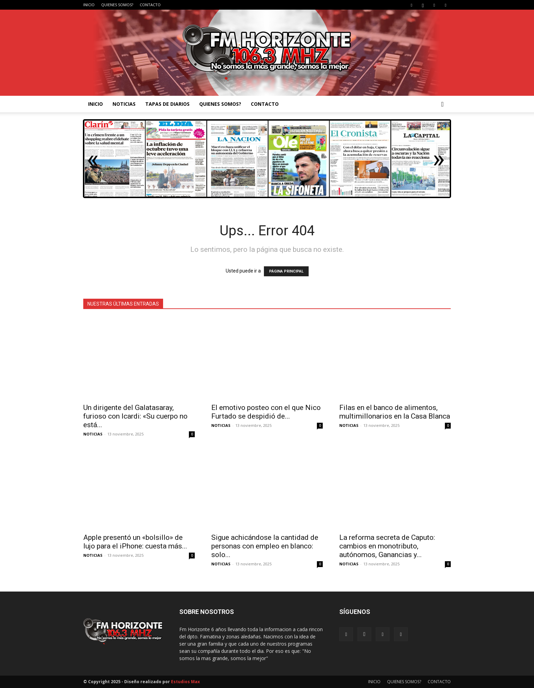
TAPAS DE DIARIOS (167, 104)
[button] (442, 104)
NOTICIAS (124, 104)
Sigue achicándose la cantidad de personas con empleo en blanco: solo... (264, 546)
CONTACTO (150, 4)
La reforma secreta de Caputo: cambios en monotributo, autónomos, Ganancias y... (387, 546)
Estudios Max (185, 682)
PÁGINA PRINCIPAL (286, 271)
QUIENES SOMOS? (117, 4)
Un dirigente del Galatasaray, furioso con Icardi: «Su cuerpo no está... (135, 416)
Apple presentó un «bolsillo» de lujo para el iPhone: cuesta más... (135, 541)
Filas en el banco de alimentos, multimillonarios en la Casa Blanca (394, 411)
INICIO (89, 4)
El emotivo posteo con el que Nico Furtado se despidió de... (266, 411)
